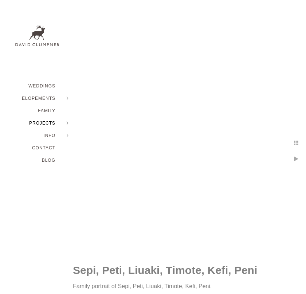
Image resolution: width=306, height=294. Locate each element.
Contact (43, 147)
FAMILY (46, 110)
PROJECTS (42, 123)
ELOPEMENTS (38, 98)
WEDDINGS (41, 86)
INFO (49, 135)
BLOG (48, 160)
